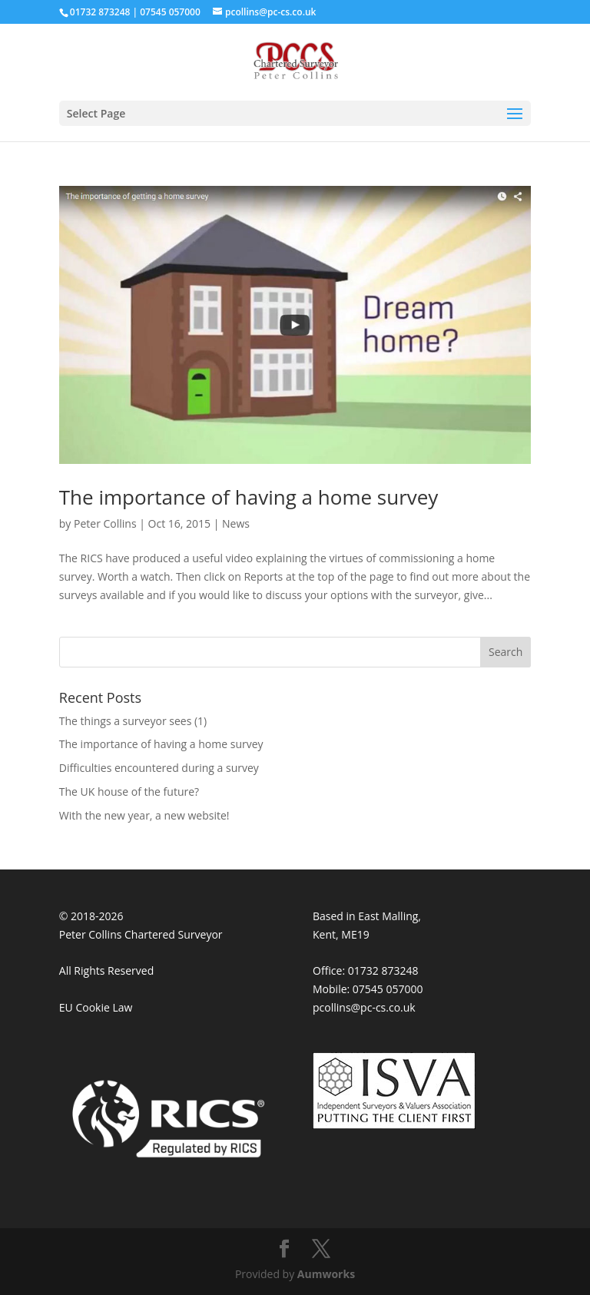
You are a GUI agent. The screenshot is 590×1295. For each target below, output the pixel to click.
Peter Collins (105, 523)
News (236, 523)
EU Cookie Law (96, 1007)
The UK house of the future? (129, 791)
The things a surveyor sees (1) (133, 721)
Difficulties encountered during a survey (159, 767)
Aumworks (326, 1274)
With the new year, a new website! (144, 815)
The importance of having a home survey (249, 497)
